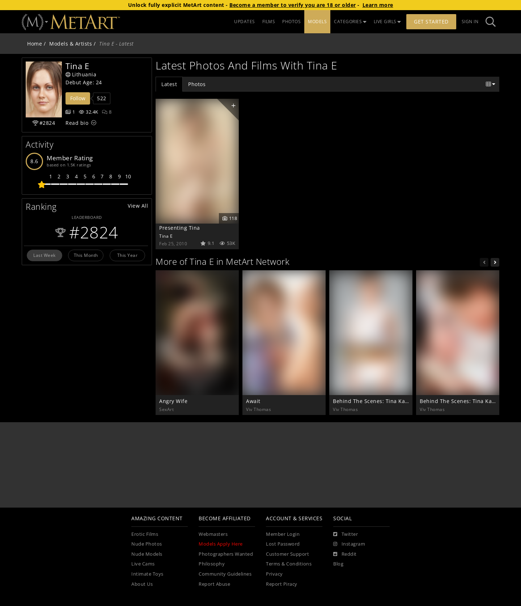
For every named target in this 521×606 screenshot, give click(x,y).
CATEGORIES (350, 21)
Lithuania (80, 74)
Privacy (274, 574)
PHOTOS (291, 21)
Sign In (470, 21)
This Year (127, 255)
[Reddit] (345, 554)
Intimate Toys (147, 574)
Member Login (283, 534)
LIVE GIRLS (387, 21)
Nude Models (146, 554)
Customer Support (287, 554)
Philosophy (212, 564)
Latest (169, 84)
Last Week (44, 255)
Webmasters (213, 534)
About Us (142, 584)
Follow (77, 98)
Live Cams (143, 564)
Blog (338, 564)
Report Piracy (281, 584)
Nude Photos (146, 544)
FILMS (268, 21)
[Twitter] (345, 534)
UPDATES (244, 21)
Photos (197, 84)
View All (138, 205)
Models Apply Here (221, 544)
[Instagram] (349, 544)
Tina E (166, 236)
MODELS (317, 21)
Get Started (431, 21)
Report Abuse (214, 584)
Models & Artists (70, 43)
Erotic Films (144, 534)
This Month (86, 255)
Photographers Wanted (226, 554)
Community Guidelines (225, 574)
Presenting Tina (179, 227)
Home (34, 43)
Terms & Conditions (289, 564)
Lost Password (283, 544)
